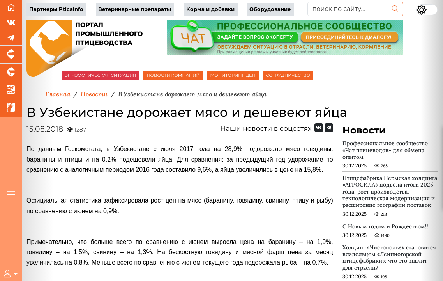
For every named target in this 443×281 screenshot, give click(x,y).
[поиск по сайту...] (347, 9)
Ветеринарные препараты (134, 9)
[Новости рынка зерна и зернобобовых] (11, 108)
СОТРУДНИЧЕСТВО (288, 75)
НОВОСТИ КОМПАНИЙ (172, 75)
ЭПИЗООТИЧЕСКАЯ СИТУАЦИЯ (100, 75)
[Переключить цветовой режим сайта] (427, 9)
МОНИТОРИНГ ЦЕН (233, 75)
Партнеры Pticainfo (56, 9)
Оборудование (270, 9)
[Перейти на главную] (11, 7)
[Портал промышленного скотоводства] (11, 73)
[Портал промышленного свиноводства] (11, 55)
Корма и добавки (210, 9)
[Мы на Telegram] (329, 127)
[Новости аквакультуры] (11, 90)
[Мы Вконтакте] (11, 22)
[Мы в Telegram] (11, 38)
